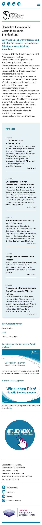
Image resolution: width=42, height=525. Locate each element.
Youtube (9, 496)
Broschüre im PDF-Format (29, 373)
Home (4, 4)
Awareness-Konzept (13, 500)
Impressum (10, 492)
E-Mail (4, 332)
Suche (9, 4)
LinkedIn (19, 4)
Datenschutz (14, 4)
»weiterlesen (31, 168)
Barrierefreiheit (12, 487)
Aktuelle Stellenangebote (13, 380)
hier (10, 408)
